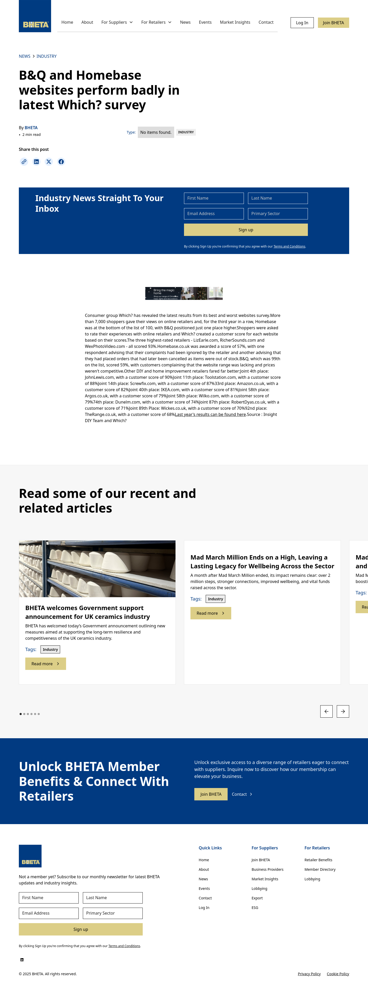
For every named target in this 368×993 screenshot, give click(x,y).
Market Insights (235, 22)
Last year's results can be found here (210, 414)
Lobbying (259, 888)
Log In (302, 23)
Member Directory (320, 869)
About (87, 22)
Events (205, 22)
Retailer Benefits (318, 859)
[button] (117, 22)
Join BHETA (333, 23)
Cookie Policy (338, 973)
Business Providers (268, 869)
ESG (255, 907)
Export (257, 898)
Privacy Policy (309, 973)
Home (67, 22)
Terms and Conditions (289, 246)
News (185, 22)
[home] (35, 16)
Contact (266, 22)
